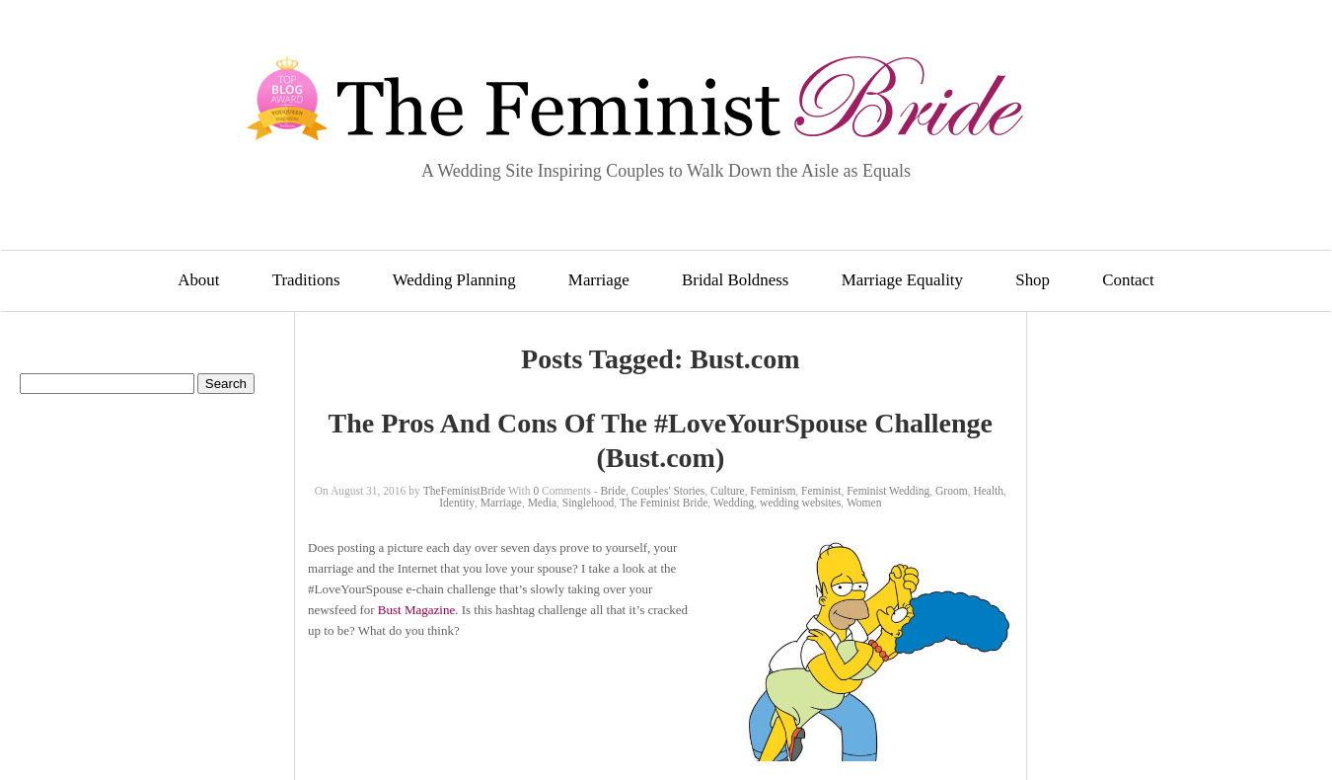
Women (864, 502)
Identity (457, 502)
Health (988, 491)
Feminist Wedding (888, 491)
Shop (1032, 280)
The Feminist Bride (663, 502)
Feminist (821, 491)
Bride (613, 491)
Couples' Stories (668, 491)
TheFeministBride (464, 491)
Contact (1128, 280)
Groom (951, 491)
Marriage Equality (902, 280)
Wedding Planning (454, 280)
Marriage (598, 280)
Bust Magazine (416, 609)
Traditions (306, 280)
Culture (727, 491)
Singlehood (588, 502)
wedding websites (800, 502)
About (198, 280)
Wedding (733, 502)
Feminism (772, 491)
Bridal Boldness (735, 280)
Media (542, 502)
